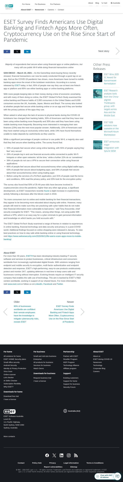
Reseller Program (70, 359)
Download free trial (11, 396)
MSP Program (69, 362)
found (46, 191)
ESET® (29, 256)
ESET (17, 85)
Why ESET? (8, 387)
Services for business (42, 365)
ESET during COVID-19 (102, 359)
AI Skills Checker (10, 381)
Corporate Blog (99, 368)
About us (96, 356)
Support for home (70, 381)
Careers (96, 371)
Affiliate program (69, 368)
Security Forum (69, 387)
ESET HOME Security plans (15, 359)
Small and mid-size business (45, 356)
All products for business (43, 362)
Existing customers (70, 378)
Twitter (60, 284)
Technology (97, 365)
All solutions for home (12, 356)
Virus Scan (8, 371)
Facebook (48, 284)
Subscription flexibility (12, 384)
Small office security (12, 362)
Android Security (10, 365)
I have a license (10, 399)
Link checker (9, 377)
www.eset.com (14, 284)
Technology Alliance (71, 365)
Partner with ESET (70, 356)
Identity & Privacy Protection (15, 368)
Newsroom (97, 362)
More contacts (9, 436)
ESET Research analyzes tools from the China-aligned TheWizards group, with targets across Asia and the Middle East (111, 103)
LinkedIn (38, 284)
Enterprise (38, 359)
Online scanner (10, 374)
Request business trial (42, 378)
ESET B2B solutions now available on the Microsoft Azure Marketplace (111, 128)
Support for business (71, 384)
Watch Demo (39, 368)
